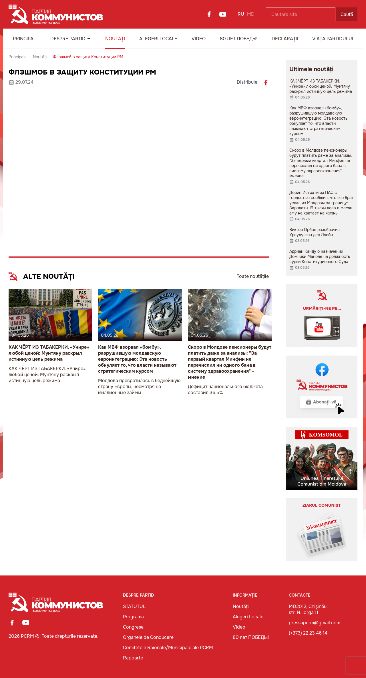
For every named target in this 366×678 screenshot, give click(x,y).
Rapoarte (133, 658)
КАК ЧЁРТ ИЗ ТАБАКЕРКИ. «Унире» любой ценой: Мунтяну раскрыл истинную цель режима (49, 353)
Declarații (285, 39)
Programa (133, 617)
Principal (24, 39)
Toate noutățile (253, 276)
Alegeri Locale (158, 39)
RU (241, 14)
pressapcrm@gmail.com (314, 623)
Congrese (133, 627)
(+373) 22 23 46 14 (308, 633)
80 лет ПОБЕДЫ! (238, 39)
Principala (18, 56)
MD (250, 14)
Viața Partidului (332, 39)
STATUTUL (134, 606)
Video (199, 39)
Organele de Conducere (148, 637)
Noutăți (115, 39)
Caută (347, 14)
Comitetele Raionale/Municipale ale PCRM (168, 648)
